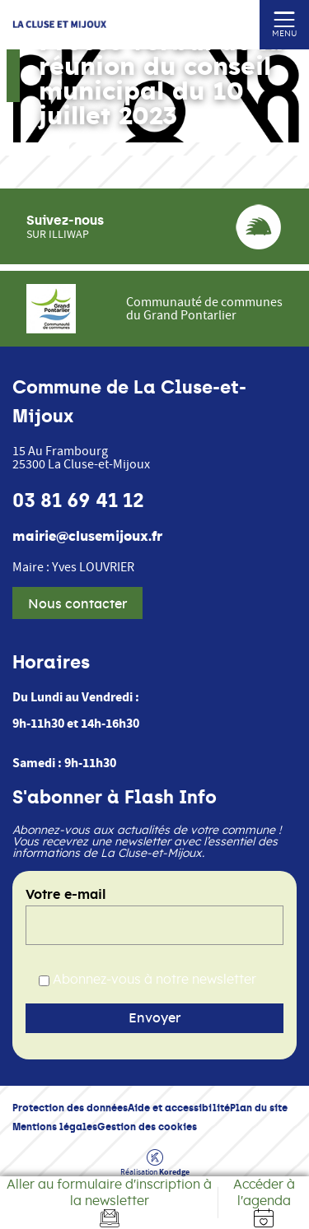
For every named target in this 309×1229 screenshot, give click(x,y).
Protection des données (70, 1107)
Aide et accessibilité (179, 1107)
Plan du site (259, 1107)
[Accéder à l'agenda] (263, 1202)
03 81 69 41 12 (78, 500)
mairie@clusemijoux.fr (87, 536)
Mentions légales (54, 1126)
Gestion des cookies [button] (147, 1126)
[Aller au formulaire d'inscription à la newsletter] (109, 1202)
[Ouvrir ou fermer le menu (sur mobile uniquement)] (284, 19)
